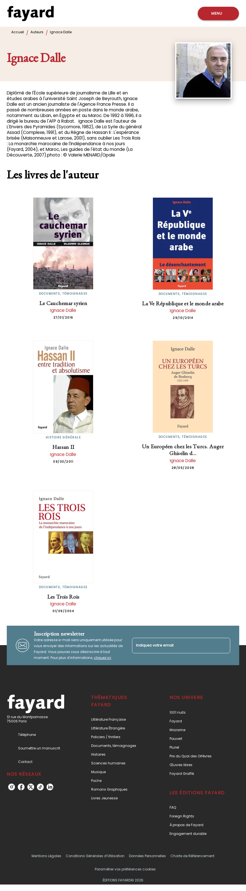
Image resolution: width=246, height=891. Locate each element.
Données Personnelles (147, 855)
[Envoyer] (223, 645)
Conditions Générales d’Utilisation (95, 855)
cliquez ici (102, 657)
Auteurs (36, 32)
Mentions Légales (46, 855)
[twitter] (31, 787)
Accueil (17, 32)
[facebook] (21, 787)
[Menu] (218, 13)
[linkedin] (50, 787)
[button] (119, 719)
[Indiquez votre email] (174, 645)
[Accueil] (30, 13)
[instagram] (11, 787)
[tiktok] (40, 787)
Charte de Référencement (192, 855)
